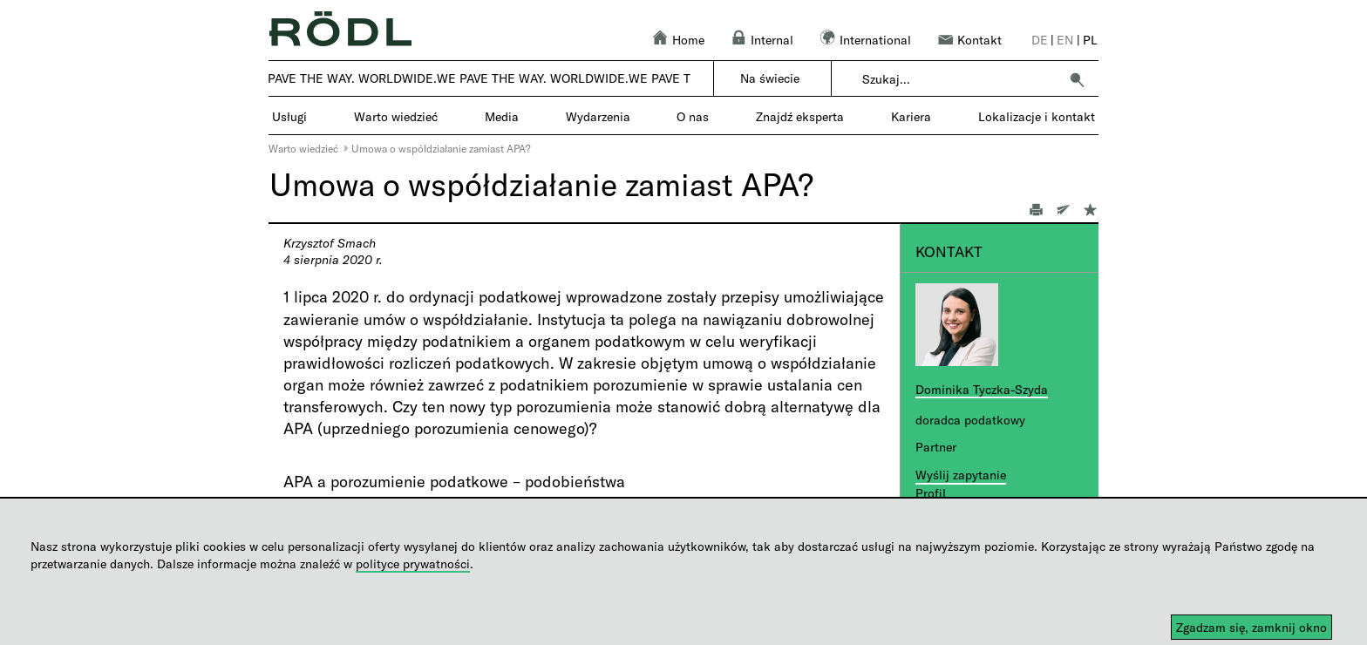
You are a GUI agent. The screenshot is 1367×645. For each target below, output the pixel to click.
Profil (930, 492)
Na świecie (769, 78)
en (1065, 39)
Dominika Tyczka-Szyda (981, 389)
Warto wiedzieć (303, 148)
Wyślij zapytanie (960, 474)
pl (1090, 39)
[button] (1076, 79)
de (1039, 39)
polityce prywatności (413, 563)
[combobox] (960, 79)
